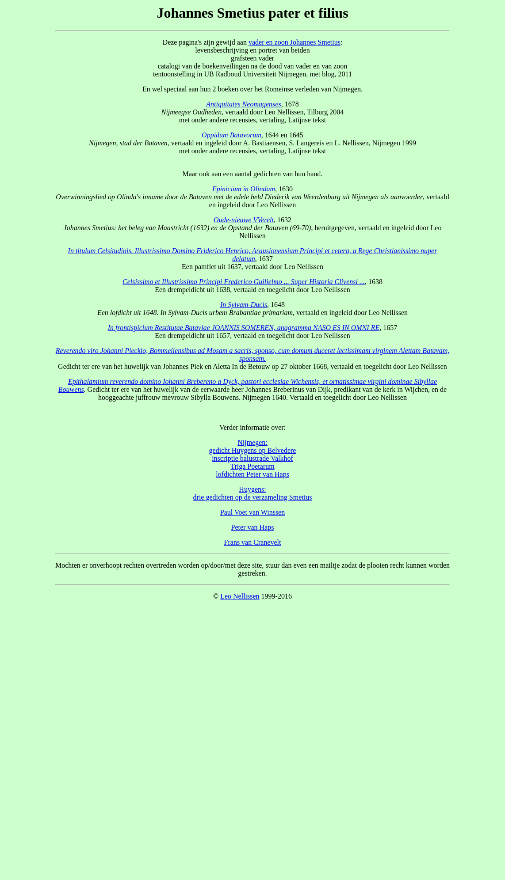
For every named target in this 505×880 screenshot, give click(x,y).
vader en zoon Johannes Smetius (294, 42)
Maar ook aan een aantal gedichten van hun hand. (253, 170)
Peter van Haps (252, 527)
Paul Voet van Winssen (252, 512)
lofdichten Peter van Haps (252, 474)
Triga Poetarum (252, 466)
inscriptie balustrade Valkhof (252, 458)
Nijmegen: (252, 442)
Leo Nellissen (239, 596)
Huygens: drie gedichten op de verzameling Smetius (252, 493)
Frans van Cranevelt (252, 542)
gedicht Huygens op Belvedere (252, 450)
